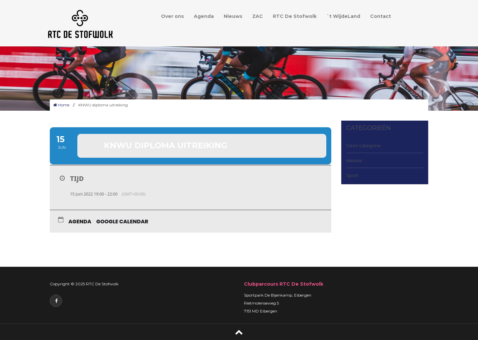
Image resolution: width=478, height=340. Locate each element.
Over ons (172, 16)
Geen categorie (363, 145)
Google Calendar (122, 221)
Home (61, 104)
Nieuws (233, 16)
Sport (352, 175)
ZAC (257, 16)
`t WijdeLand (343, 16)
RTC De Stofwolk (295, 16)
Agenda (204, 16)
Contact (380, 16)
